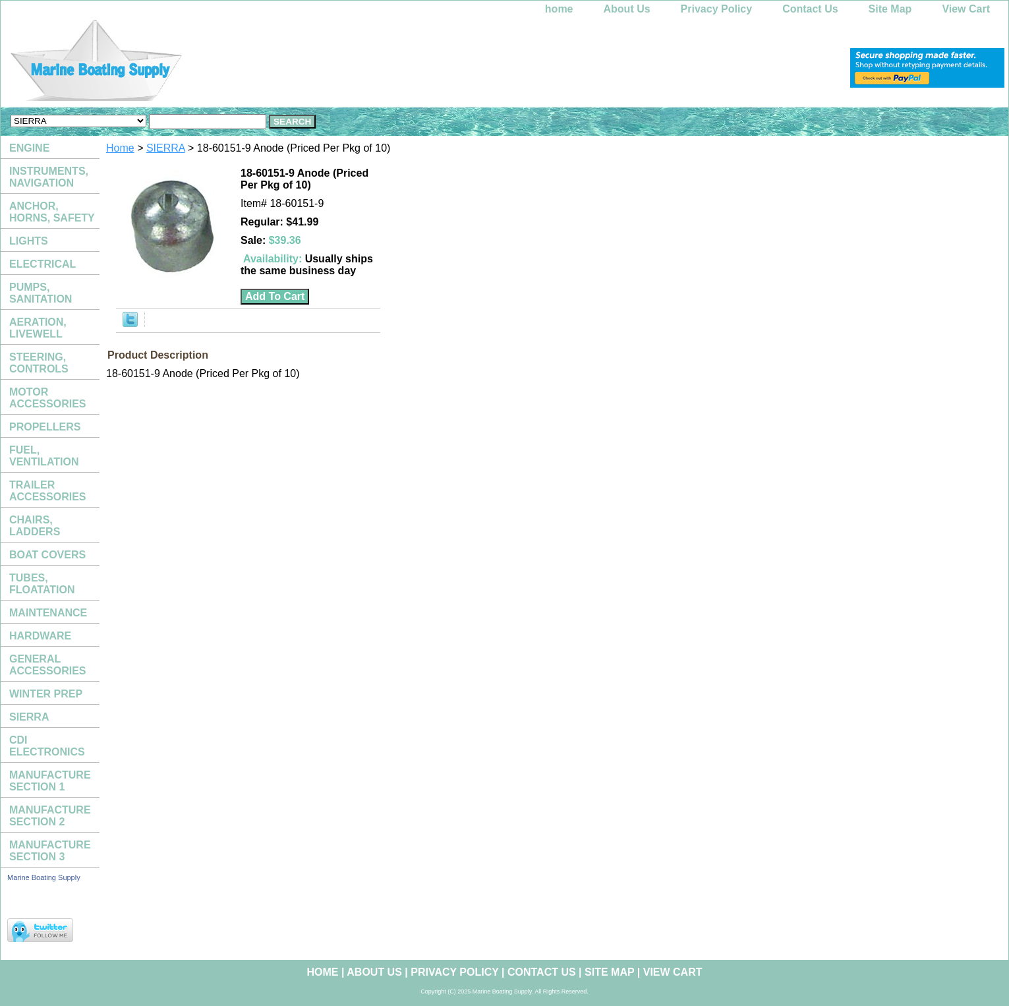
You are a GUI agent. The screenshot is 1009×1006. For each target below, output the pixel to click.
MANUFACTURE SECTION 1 (50, 780)
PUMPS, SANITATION (40, 293)
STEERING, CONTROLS (39, 362)
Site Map (890, 9)
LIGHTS (28, 241)
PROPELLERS (44, 426)
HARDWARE (40, 635)
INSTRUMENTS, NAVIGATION (48, 177)
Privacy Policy (717, 9)
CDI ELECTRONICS (47, 745)
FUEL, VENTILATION (43, 455)
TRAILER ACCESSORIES (47, 490)
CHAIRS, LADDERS (34, 525)
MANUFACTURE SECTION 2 (50, 815)
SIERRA (165, 148)
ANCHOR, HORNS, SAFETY (52, 211)
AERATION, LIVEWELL (38, 328)
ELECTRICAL (42, 264)
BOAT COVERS (47, 554)
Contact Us (810, 9)
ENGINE (29, 148)
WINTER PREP (45, 693)
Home (120, 148)
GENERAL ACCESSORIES (47, 664)
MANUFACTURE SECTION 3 (50, 850)
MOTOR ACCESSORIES (47, 397)
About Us (627, 9)
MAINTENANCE (48, 612)
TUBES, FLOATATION (42, 583)
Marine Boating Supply (43, 877)
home (559, 9)
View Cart (966, 9)
